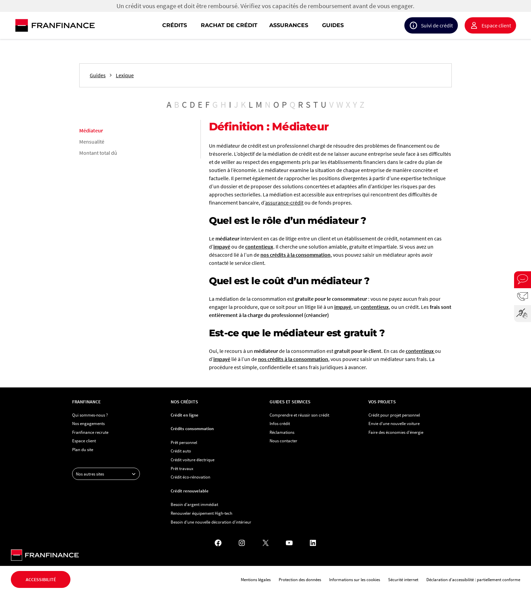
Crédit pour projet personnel (394, 415)
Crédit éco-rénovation (190, 477)
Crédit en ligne (184, 415)
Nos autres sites (108, 474)
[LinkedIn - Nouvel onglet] (312, 542)
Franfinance (86, 402)
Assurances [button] (288, 25)
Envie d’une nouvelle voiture (394, 423)
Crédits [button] (174, 25)
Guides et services (290, 402)
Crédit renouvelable (190, 490)
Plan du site (82, 449)
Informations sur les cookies (354, 579)
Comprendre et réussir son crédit (299, 415)
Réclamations (282, 432)
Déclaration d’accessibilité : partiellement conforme (473, 579)
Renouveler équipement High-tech (201, 513)
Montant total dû (98, 152)
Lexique (125, 75)
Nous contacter (283, 440)
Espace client (496, 25)
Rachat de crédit (229, 25)
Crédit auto (181, 450)
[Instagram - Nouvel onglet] (241, 542)
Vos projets (382, 402)
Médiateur (91, 130)
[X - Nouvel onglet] (265, 542)
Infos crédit (280, 423)
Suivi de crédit (437, 25)
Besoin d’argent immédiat (194, 504)
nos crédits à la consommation (295, 254)
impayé (221, 246)
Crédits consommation (192, 428)
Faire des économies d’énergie (395, 432)
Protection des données (300, 579)
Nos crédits (184, 402)
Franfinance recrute (90, 432)
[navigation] (309, 25)
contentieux (259, 246)
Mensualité (91, 141)
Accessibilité (41, 579)
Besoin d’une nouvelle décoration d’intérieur (211, 522)
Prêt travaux (182, 468)
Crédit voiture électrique (192, 459)
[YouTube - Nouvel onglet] (289, 542)
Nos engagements (88, 423)
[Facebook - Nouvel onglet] (218, 542)
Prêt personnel (184, 442)
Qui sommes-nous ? (90, 415)
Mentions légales (256, 579)
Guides (333, 25)
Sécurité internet (403, 579)
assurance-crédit (284, 202)
